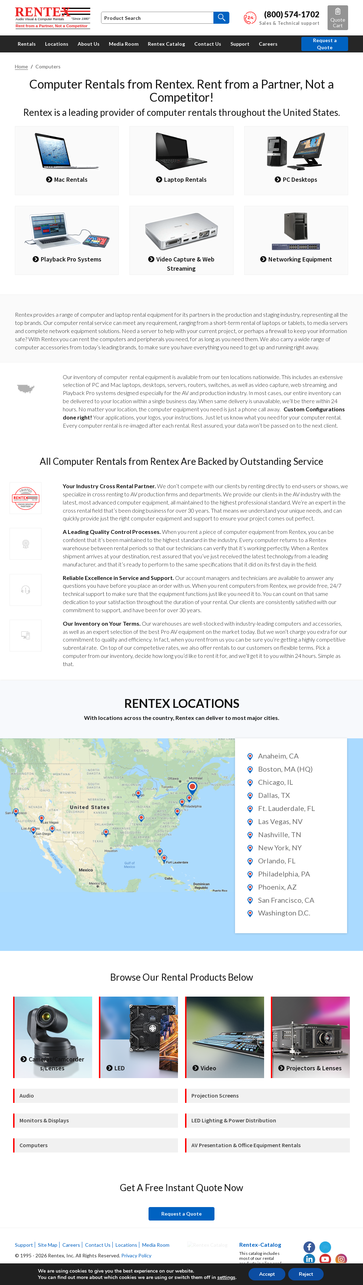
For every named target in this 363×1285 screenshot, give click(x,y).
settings (226, 1277)
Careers (71, 1245)
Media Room (155, 1245)
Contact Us (98, 1245)
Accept (267, 1274)
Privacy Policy (136, 1255)
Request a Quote (325, 43)
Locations (126, 1245)
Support (24, 1245)
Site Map (47, 1245)
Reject (306, 1274)
